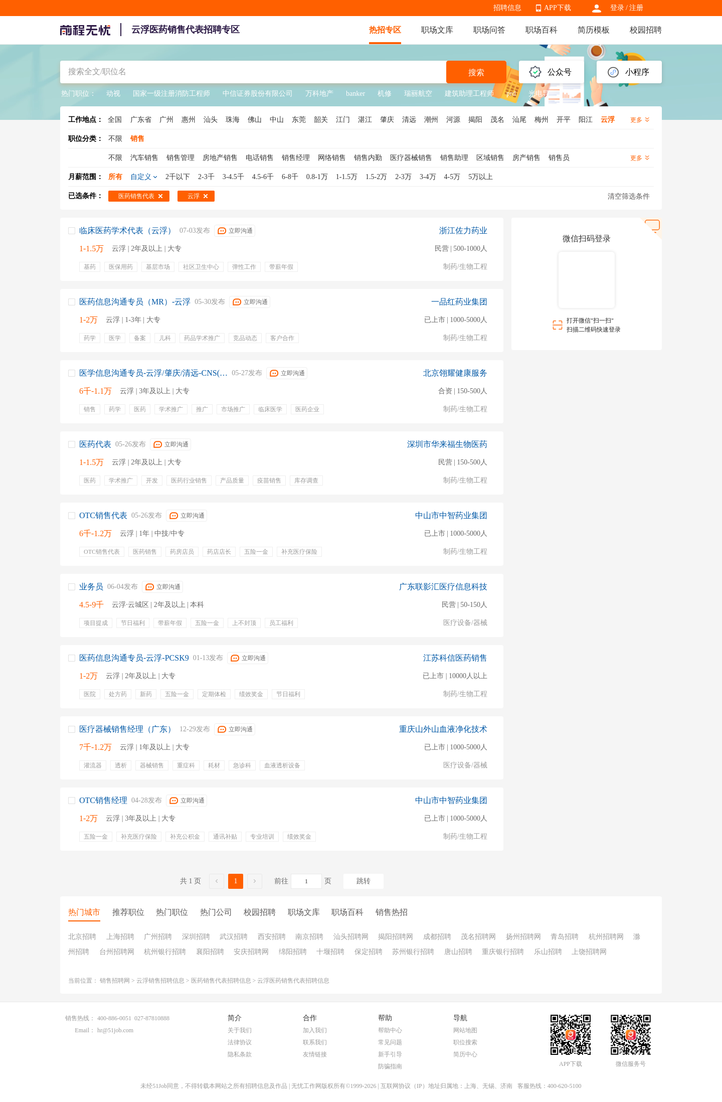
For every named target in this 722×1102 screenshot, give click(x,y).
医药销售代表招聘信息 (221, 980)
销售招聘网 (115, 980)
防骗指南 (390, 1066)
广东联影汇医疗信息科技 (443, 586)
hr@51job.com (115, 1030)
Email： (85, 1030)
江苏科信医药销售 (455, 658)
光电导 (539, 93)
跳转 (363, 881)
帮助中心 (390, 1030)
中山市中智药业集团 (451, 515)
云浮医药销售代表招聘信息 (293, 980)
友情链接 (315, 1054)
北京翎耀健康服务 (455, 373)
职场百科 (541, 30)
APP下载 (557, 8)
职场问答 (489, 30)
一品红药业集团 (459, 301)
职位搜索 (465, 1042)
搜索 (476, 72)
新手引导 (390, 1054)
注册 (636, 8)
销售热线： (80, 1018)
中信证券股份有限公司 (258, 93)
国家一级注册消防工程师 (171, 93)
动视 (113, 93)
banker (355, 93)
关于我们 (240, 1030)
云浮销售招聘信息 (160, 980)
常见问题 (390, 1042)
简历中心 (465, 1054)
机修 (385, 93)
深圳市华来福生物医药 (447, 444)
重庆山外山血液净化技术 (443, 729)
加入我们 (315, 1030)
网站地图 (465, 1030)
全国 (115, 119)
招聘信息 (507, 8)
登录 (617, 8)
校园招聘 (646, 30)
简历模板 (594, 30)
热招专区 (385, 30)
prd (511, 93)
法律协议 (240, 1042)
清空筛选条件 (629, 196)
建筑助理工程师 (469, 93)
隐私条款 (240, 1054)
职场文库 (437, 30)
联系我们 (315, 1042)
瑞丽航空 (418, 93)
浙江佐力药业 (463, 230)
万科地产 (319, 93)
